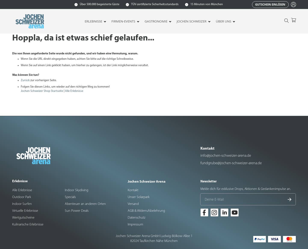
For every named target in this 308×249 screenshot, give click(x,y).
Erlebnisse (93, 21)
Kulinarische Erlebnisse (27, 224)
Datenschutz (136, 217)
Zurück (25, 80)
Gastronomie (156, 21)
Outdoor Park (21, 197)
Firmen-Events (123, 21)
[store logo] (30, 21)
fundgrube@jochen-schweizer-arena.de (231, 163)
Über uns (223, 21)
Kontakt (133, 190)
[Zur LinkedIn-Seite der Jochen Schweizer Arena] (224, 213)
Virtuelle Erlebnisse (25, 211)
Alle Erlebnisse (74, 91)
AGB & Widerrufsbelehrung (146, 211)
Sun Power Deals (77, 211)
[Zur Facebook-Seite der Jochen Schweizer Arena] (204, 213)
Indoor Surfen (22, 204)
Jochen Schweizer (191, 21)
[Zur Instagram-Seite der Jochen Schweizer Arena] (214, 213)
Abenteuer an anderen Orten (85, 204)
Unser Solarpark (139, 197)
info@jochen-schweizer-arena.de (225, 156)
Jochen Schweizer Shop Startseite (42, 91)
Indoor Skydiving (76, 190)
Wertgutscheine (23, 217)
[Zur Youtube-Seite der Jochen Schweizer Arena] (234, 213)
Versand (133, 204)
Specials (70, 197)
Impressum (135, 224)
